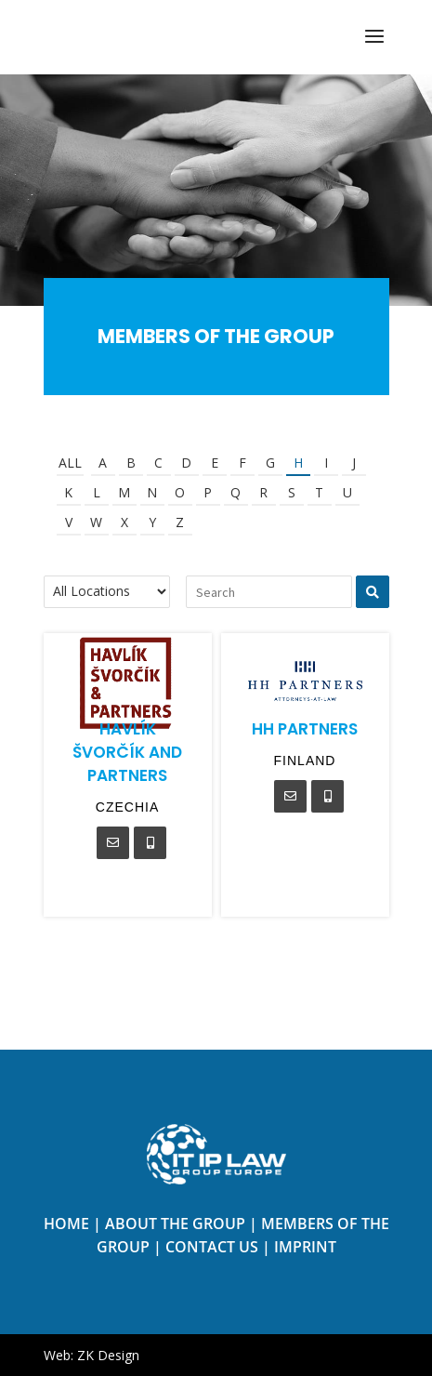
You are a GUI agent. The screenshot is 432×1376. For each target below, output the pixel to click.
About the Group (175, 1223)
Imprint (305, 1247)
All (70, 462)
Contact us (211, 1247)
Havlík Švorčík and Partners (127, 752)
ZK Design (108, 1355)
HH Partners (305, 729)
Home (66, 1223)
